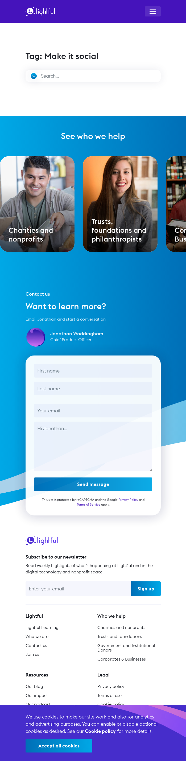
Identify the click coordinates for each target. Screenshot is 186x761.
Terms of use (109, 695)
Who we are (37, 636)
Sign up (146, 589)
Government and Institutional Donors (126, 648)
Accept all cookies (59, 746)
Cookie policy (110, 704)
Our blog (34, 686)
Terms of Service (88, 506)
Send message (93, 486)
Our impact (37, 695)
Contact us (36, 645)
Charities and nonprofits (121, 627)
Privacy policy (110, 686)
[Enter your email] (78, 588)
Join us (32, 654)
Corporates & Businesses (121, 659)
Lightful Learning (42, 627)
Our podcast (38, 704)
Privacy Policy (128, 501)
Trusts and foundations (119, 636)
